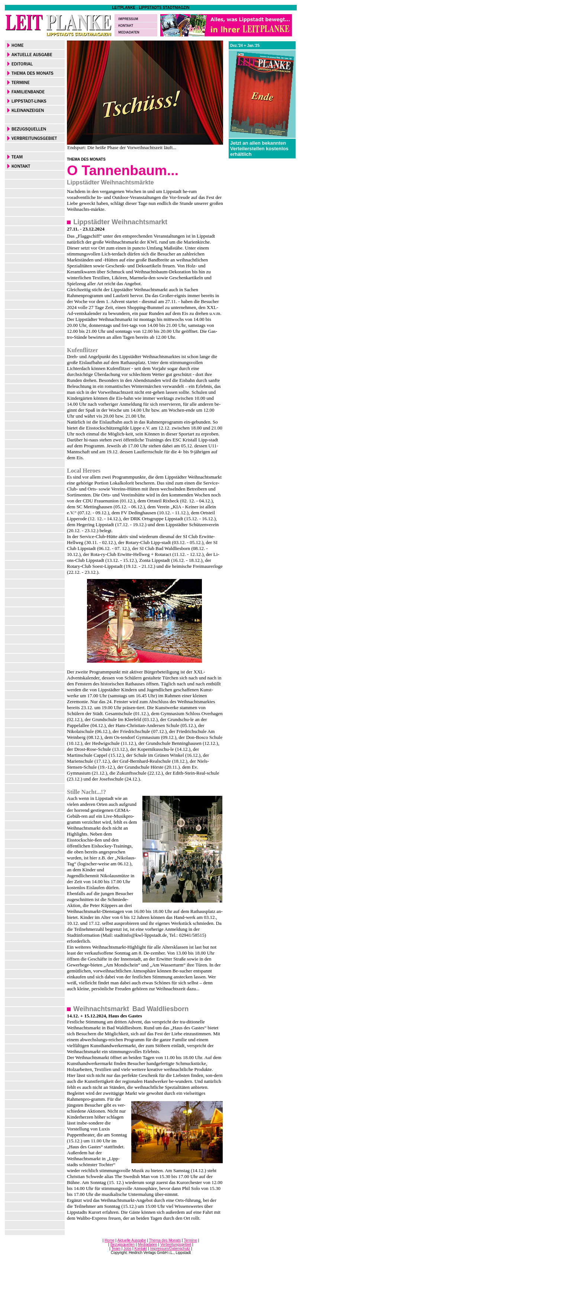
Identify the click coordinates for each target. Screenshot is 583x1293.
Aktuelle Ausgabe (131, 1240)
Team (116, 1249)
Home (109, 1240)
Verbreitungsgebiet (175, 1244)
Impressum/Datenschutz (170, 1249)
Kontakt (140, 1249)
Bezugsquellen (122, 1244)
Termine (190, 1240)
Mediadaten (147, 1244)
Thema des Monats (165, 1240)
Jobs (127, 1249)
